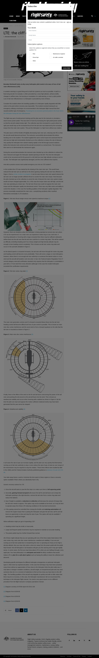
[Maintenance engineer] (51, 54)
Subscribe (66, 68)
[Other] (30, 61)
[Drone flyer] (30, 57)
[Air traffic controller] (51, 57)
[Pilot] (30, 54)
